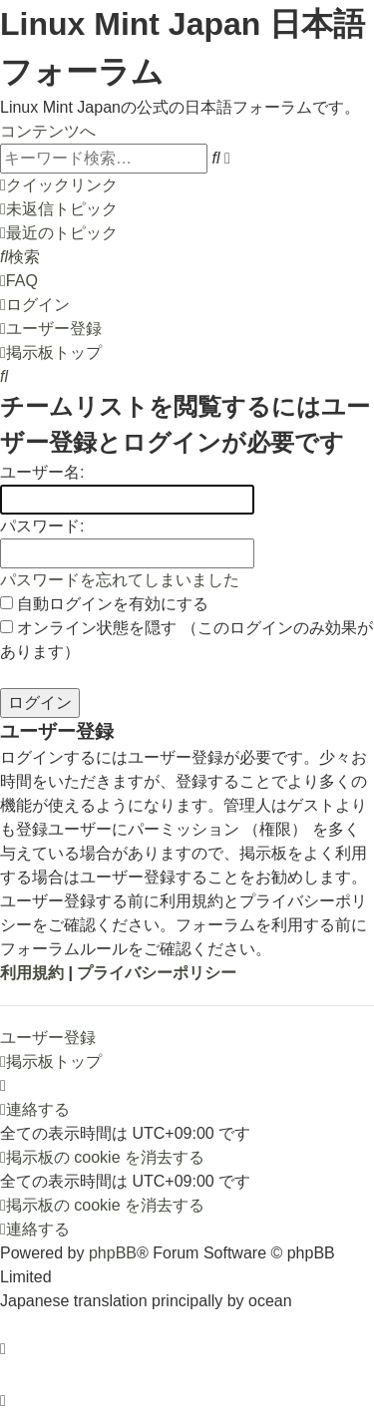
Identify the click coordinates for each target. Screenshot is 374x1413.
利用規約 (32, 972)
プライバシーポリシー (156, 972)
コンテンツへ (48, 131)
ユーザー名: (42, 472)
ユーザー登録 (48, 1037)
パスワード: (42, 526)
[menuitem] (59, 208)
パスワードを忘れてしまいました (119, 579)
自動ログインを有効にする (104, 603)
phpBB (113, 1252)
